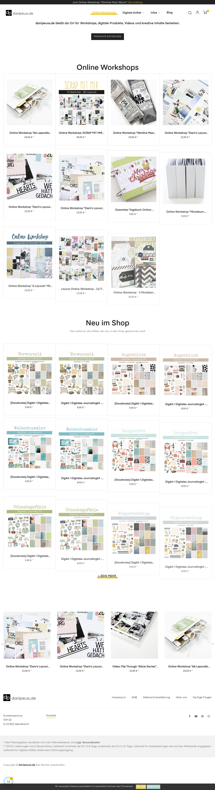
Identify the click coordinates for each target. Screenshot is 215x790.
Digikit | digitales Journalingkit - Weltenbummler (81, 537)
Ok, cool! (141, 787)
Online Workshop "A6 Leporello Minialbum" (29, 154)
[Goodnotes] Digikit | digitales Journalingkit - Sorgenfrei (134, 545)
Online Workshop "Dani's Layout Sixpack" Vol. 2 (29, 259)
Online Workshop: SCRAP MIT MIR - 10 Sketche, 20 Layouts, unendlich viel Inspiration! (81, 155)
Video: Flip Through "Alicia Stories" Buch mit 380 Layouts (134, 683)
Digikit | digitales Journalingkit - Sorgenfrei (185, 552)
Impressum (119, 714)
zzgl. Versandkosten (88, 759)
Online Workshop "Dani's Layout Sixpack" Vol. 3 (185, 160)
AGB (134, 714)
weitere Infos (153, 787)
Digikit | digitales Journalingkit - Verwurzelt (81, 439)
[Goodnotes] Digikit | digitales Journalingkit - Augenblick (134, 444)
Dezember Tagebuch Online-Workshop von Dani (133, 275)
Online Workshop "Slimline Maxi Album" (133, 157)
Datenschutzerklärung (156, 714)
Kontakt (51, 732)
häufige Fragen (202, 714)
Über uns (181, 714)
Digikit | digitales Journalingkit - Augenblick (185, 450)
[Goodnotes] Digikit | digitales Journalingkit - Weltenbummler (29, 529)
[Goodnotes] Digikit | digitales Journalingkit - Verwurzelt (29, 435)
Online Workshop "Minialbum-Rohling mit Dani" (185, 282)
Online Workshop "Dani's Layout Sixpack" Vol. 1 (81, 267)
